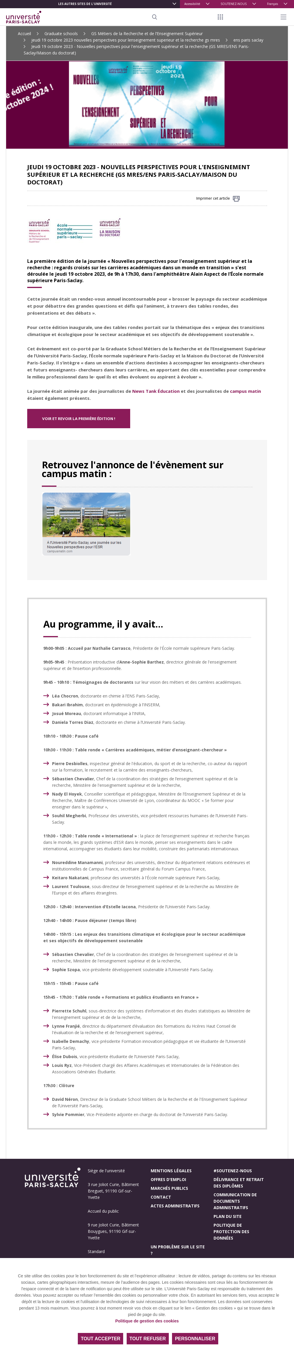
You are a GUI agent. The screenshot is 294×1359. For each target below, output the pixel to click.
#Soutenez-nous (233, 1170)
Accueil (24, 33)
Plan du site (228, 1216)
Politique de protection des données (231, 1231)
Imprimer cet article (218, 199)
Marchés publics (169, 1188)
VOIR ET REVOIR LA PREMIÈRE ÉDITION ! (78, 418)
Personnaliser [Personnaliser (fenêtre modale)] (195, 1338)
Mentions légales (171, 1170)
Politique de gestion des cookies (147, 1321)
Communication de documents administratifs (235, 1201)
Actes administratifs (175, 1206)
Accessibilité (192, 4)
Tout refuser (148, 1338)
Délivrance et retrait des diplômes (239, 1183)
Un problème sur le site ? (178, 1250)
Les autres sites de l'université (85, 4)
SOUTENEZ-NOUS (234, 4)
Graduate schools (61, 33)
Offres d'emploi (168, 1179)
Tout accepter (100, 1338)
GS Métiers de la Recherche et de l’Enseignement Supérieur (147, 33)
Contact (161, 1197)
